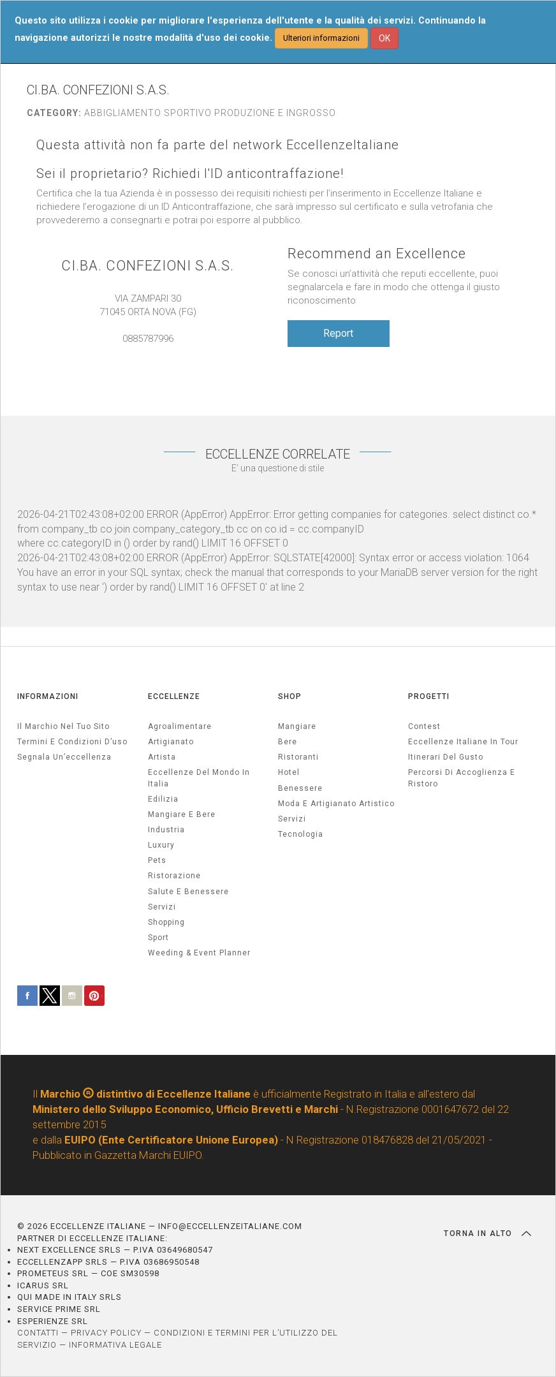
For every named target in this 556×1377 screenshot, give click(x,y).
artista (162, 757)
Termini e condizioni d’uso (72, 741)
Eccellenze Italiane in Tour (463, 741)
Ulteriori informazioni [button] (321, 38)
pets (157, 860)
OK (384, 38)
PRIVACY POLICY (106, 1332)
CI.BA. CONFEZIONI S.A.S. (147, 265)
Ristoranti (298, 757)
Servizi (292, 818)
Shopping (166, 922)
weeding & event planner (199, 952)
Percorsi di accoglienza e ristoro (461, 778)
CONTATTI (38, 1332)
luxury (161, 845)
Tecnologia (300, 834)
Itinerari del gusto (445, 757)
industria (166, 829)
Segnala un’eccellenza (64, 757)
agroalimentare (180, 726)
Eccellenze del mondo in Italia (199, 778)
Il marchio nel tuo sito (63, 726)
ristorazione (174, 875)
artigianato (171, 741)
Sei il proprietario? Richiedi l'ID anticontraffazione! (190, 173)
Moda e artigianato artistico (336, 803)
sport (158, 937)
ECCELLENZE (174, 696)
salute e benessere (188, 891)
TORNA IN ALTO (487, 1233)
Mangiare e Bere (182, 814)
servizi (162, 906)
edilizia (163, 799)
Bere (287, 741)
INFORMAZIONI (47, 696)
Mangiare (297, 726)
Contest (424, 726)
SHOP (290, 696)
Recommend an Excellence (377, 253)
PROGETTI (429, 696)
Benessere (300, 788)
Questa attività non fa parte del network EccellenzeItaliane (217, 145)
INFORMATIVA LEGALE (115, 1345)
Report (338, 333)
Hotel (289, 772)
